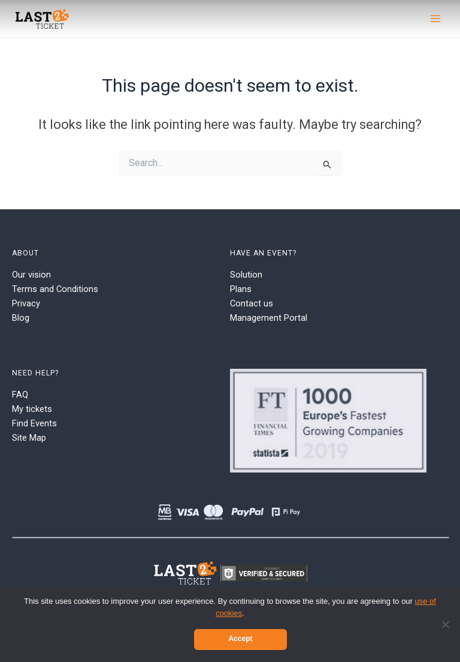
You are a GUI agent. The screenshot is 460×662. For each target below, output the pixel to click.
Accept (240, 638)
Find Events (34, 423)
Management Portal (268, 317)
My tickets (32, 409)
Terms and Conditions (55, 289)
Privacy (26, 303)
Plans (241, 289)
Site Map (29, 437)
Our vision (31, 274)
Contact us (251, 303)
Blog (20, 317)
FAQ (20, 394)
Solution (246, 274)
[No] (445, 624)
